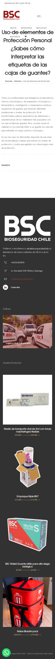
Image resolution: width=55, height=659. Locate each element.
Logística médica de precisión (18, 343)
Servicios (41, 28)
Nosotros (26, 28)
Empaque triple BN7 (27, 496)
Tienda (27, 32)
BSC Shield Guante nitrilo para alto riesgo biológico (27, 565)
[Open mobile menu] (40, 16)
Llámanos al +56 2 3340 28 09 (17, 3)
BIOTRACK (15, 36)
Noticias (15, 32)
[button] (6, 652)
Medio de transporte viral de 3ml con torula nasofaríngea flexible (27, 430)
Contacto (41, 32)
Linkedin (15, 287)
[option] (27, 332)
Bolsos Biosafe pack (27, 631)
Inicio (13, 28)
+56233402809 (17, 262)
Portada (8, 81)
